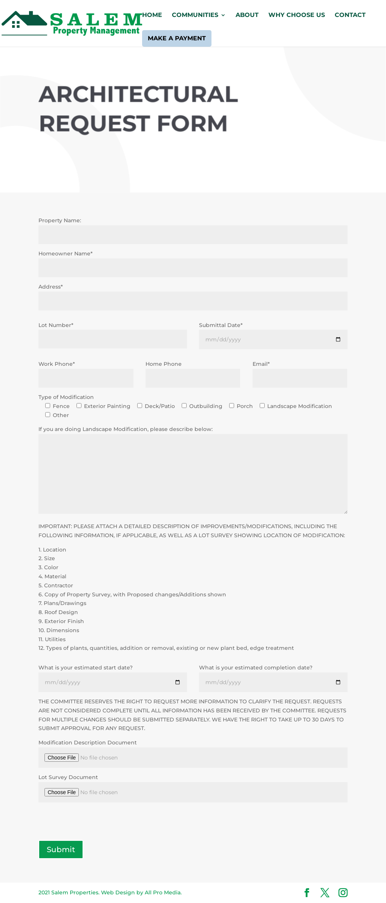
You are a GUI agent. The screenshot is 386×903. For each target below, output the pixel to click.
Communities (195, 15)
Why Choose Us (296, 15)
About (247, 15)
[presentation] (95, 822)
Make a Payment (177, 38)
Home (152, 15)
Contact (350, 15)
